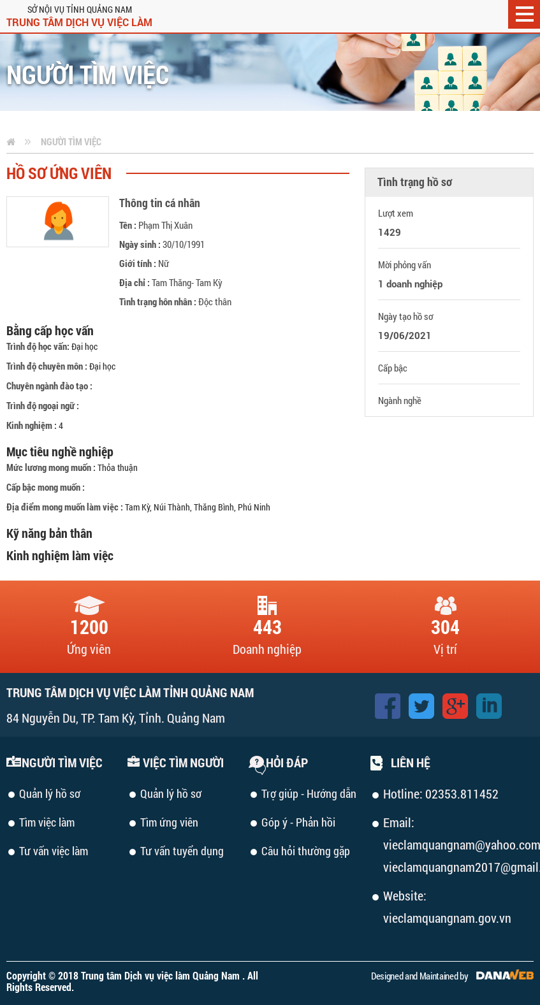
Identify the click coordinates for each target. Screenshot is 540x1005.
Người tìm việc (71, 141)
